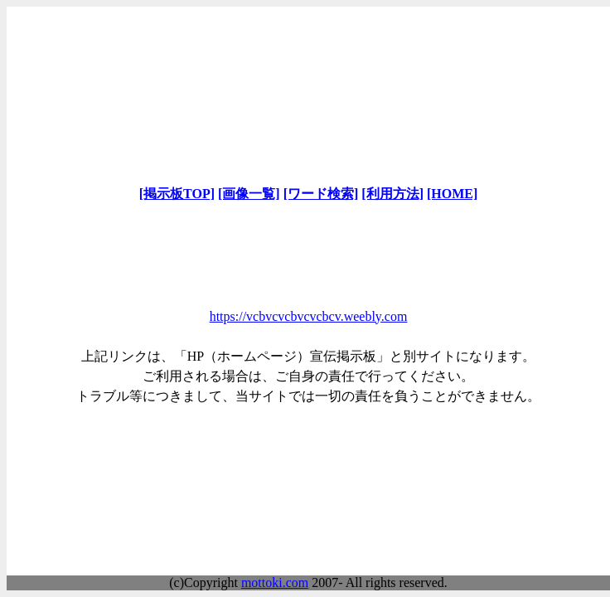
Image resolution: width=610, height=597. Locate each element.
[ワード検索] (321, 194)
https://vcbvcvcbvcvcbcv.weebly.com (309, 316)
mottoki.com (274, 582)
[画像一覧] (249, 194)
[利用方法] (392, 194)
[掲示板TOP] (177, 194)
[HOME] (452, 194)
